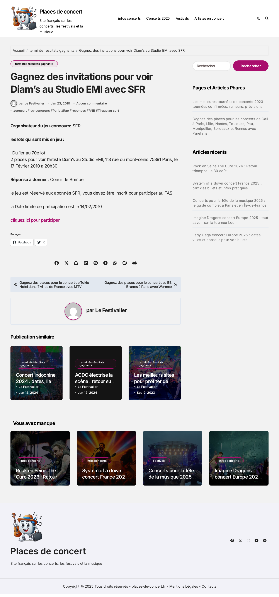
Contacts (209, 589)
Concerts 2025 (158, 18)
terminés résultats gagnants (34, 63)
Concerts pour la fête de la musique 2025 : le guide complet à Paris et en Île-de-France (229, 202)
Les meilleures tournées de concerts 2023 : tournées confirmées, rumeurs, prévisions (228, 104)
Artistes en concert (209, 18)
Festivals (182, 18)
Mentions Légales (184, 589)
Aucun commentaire (91, 106)
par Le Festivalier (27, 106)
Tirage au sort (108, 113)
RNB (92, 113)
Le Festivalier (111, 313)
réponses (79, 113)
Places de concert (61, 11)
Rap (66, 113)
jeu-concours (40, 113)
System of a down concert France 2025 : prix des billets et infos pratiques (227, 185)
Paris (56, 113)
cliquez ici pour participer (35, 223)
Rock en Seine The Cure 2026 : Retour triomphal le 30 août (224, 168)
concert (21, 113)
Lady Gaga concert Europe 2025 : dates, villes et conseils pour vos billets (227, 237)
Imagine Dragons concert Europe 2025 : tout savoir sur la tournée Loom (230, 220)
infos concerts (129, 18)
